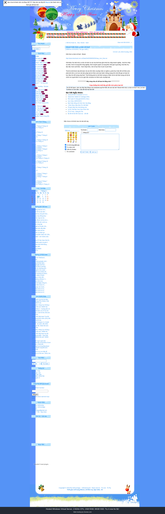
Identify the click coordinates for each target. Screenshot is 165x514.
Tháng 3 (44, 146)
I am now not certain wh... (39, 272)
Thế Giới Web (36, 79)
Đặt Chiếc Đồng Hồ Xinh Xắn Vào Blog (79, 103)
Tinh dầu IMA (36, 246)
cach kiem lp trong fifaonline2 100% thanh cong (40, 346)
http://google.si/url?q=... (39, 265)
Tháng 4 (34, 132)
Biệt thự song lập (37, 224)
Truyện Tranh (36, 69)
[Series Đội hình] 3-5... (38, 285)
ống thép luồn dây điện (39, 228)
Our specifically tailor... (38, 263)
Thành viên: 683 (36, 374)
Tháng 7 (34, 126)
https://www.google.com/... (40, 261)
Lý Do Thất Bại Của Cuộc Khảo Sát (78, 109)
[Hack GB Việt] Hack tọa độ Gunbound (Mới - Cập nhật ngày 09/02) (40, 335)
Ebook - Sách (36, 110)
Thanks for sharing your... (39, 268)
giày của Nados (36, 248)
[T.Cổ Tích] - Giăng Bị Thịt (75, 111)
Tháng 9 (34, 150)
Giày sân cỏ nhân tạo (38, 232)
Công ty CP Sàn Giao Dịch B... (41, 240)
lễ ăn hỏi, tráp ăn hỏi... (38, 218)
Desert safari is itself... (38, 275)
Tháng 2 (39, 140)
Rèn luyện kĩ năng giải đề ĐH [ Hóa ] (78, 99)
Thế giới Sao (36, 75)
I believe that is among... (39, 266)
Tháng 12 (40, 127)
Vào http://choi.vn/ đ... (38, 289)
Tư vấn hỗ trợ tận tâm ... (39, 212)
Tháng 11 (35, 127)
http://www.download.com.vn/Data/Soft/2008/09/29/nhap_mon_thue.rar (86, 58)
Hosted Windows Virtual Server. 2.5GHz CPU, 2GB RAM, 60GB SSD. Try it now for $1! (82, 509)
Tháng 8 (39, 126)
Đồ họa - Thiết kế (37, 90)
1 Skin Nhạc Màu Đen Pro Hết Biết (78, 105)
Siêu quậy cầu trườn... (38, 287)
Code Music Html (37, 95)
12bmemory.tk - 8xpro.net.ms (91, 488)
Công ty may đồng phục (39, 216)
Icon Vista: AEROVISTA (75, 101)
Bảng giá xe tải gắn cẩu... (39, 226)
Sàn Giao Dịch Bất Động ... (40, 244)
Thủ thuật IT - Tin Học (38, 83)
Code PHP (35, 93)
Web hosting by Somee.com (82, 512)
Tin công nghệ (36, 58)
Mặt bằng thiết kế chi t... (39, 209)
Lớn (119, 52)
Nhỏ (131, 52)
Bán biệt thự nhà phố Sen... (40, 214)
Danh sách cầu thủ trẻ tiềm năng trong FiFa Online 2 (40, 300)
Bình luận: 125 (36, 373)
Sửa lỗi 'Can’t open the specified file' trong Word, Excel (41, 341)
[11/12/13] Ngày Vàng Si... (40, 283)
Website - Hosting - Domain (40, 86)
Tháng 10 (45, 126)
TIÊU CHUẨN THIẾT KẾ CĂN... (41, 234)
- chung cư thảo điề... (38, 277)
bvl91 (86, 49)
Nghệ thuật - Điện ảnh (38, 62)
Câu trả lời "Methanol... (39, 257)
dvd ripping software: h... (39, 279)
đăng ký (48, 2)
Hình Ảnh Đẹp (36, 73)
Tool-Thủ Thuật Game (38, 103)
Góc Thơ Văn (36, 64)
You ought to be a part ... (39, 270)
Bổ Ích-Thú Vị (36, 99)
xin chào (34, 259)
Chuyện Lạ (35, 60)
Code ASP (35, 92)
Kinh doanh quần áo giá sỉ (39, 242)
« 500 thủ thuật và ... (71, 42)
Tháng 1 (34, 135)
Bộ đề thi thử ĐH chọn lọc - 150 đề (78, 113)
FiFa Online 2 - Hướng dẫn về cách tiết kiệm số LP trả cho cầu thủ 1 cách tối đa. (41, 310)
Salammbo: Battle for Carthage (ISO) (78, 97)
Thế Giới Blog (36, 81)
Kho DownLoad (36, 77)
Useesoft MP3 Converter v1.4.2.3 (77, 95)
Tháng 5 (39, 147)
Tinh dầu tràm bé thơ (38, 230)
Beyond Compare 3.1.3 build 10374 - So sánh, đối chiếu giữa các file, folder (40, 323)
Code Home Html (37, 97)
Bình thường (125, 52)
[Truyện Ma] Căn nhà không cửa (77, 107)
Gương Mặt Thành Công (39, 116)
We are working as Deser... (40, 273)
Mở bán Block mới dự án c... (40, 220)
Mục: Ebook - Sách (83, 42)
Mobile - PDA (36, 106)
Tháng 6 (34, 149)
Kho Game (35, 101)
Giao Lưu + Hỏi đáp (38, 112)
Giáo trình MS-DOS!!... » (125, 42)
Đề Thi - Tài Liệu (37, 108)
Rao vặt (34, 114)
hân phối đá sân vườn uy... (40, 222)
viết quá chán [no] (37, 281)
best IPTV (35, 250)
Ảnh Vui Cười (36, 71)
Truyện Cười (36, 67)
